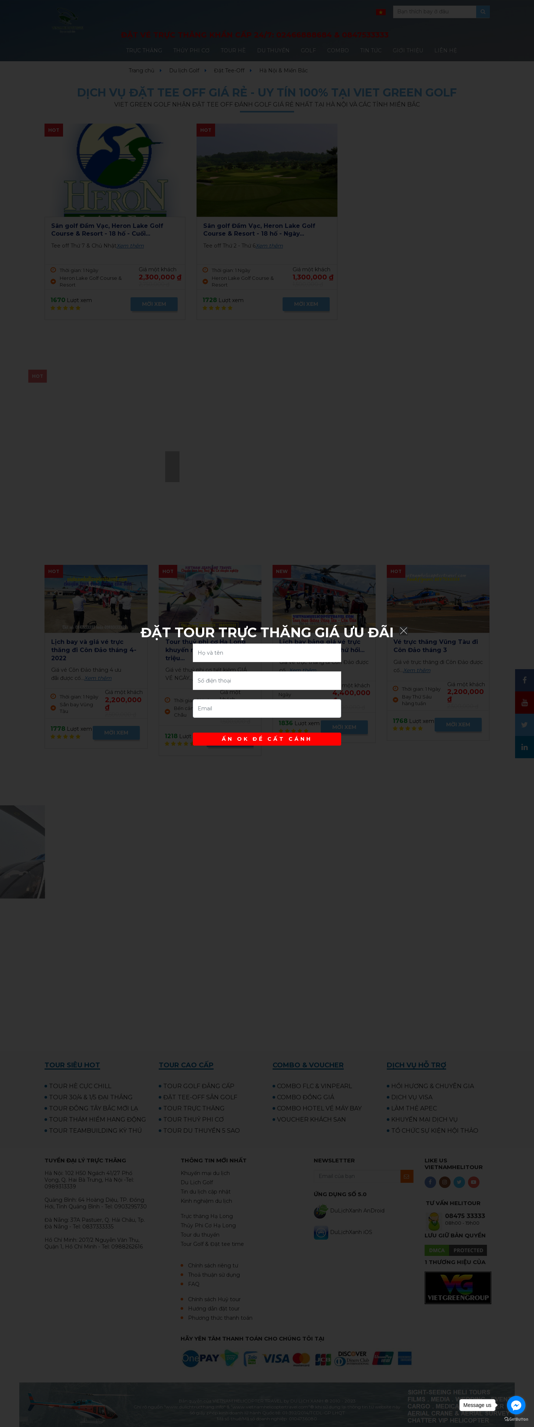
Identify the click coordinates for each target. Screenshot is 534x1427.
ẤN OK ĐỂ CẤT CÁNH (267, 739)
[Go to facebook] (516, 1405)
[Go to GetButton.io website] (516, 1419)
